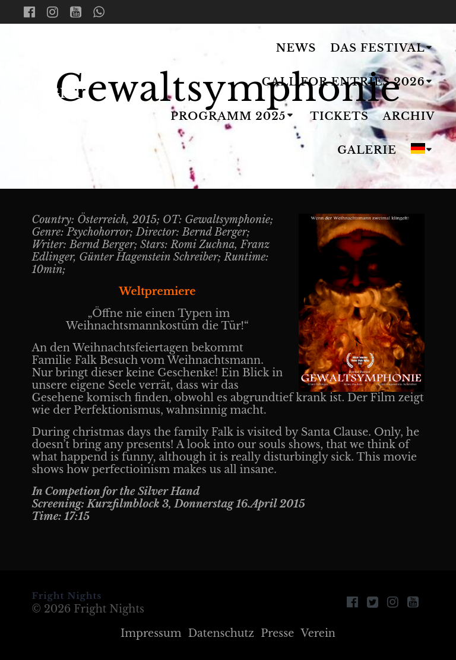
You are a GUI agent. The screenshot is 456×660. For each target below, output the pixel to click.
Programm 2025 (228, 116)
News (296, 48)
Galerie (367, 150)
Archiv (409, 116)
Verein (317, 633)
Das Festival (377, 48)
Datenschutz (221, 633)
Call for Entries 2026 (343, 81)
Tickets (339, 116)
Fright (53, 100)
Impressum (151, 633)
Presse (277, 633)
